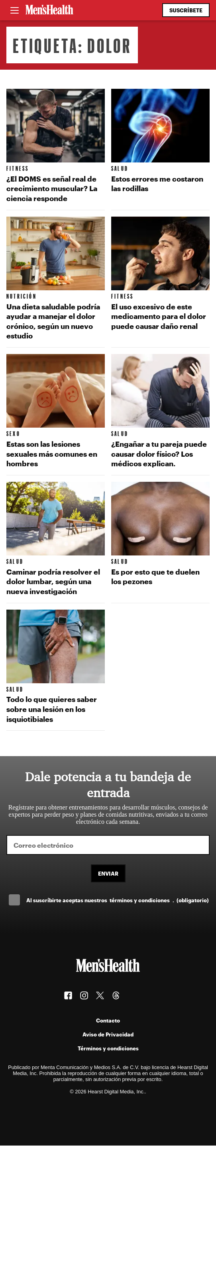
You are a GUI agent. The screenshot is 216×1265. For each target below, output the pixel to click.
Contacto (108, 1020)
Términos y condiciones (108, 1048)
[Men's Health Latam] (49, 10)
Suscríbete (185, 10)
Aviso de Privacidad (108, 1034)
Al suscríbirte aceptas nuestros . (117, 900)
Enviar (108, 873)
